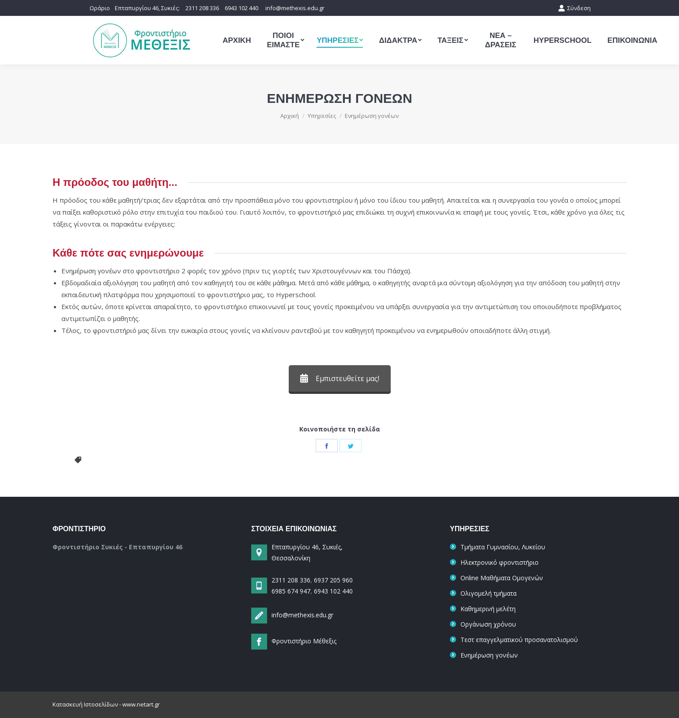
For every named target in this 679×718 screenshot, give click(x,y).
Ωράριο (100, 8)
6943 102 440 (241, 8)
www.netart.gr (141, 704)
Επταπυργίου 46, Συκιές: (148, 8)
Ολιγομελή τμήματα (488, 593)
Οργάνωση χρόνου (488, 624)
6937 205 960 (332, 580)
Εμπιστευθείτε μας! (339, 378)
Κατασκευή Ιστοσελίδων (85, 704)
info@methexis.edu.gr (294, 8)
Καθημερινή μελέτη (488, 609)
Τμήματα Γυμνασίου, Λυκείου (502, 547)
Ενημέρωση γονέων (489, 655)
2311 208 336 (202, 8)
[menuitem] (237, 40)
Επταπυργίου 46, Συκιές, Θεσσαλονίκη (297, 552)
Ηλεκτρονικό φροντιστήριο (499, 562)
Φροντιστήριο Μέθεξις (304, 641)
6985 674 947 (291, 591)
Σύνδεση (574, 8)
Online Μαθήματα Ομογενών (501, 578)
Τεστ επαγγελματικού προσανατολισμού (519, 639)
